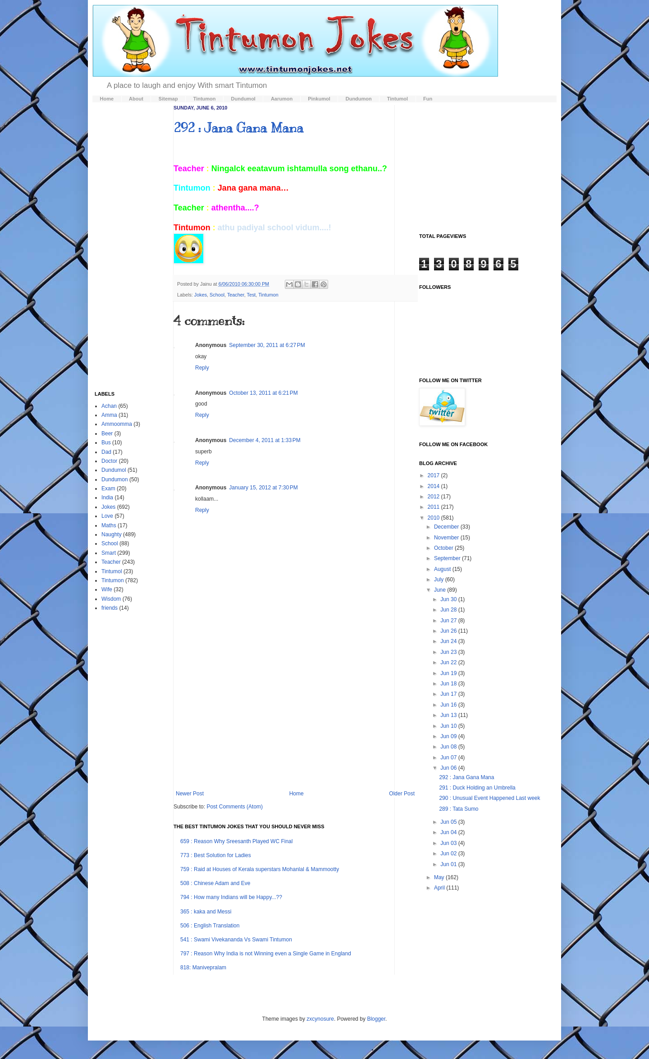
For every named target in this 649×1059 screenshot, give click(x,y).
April (440, 888)
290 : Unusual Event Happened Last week (489, 798)
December (447, 527)
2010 (434, 518)
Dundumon (114, 479)
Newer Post (190, 793)
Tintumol (111, 571)
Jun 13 (449, 715)
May (440, 877)
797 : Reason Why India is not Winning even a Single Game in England (265, 953)
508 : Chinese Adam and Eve (215, 883)
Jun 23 (449, 652)
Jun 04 (449, 832)
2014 (434, 486)
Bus (106, 442)
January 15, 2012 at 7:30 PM (263, 487)
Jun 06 (449, 768)
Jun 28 (449, 610)
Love (107, 516)
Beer (107, 433)
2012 (434, 496)
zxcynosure (320, 1019)
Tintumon (268, 294)
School (217, 294)
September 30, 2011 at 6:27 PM (267, 345)
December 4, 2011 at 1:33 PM (264, 440)
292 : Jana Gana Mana (238, 128)
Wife (106, 589)
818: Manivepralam (203, 967)
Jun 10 (449, 726)
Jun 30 (449, 599)
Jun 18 (449, 683)
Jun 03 (449, 843)
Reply (202, 368)
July (439, 579)
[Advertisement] (295, 716)
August (443, 569)
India (107, 497)
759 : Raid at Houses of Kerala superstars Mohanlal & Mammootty (259, 869)
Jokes (200, 294)
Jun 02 (449, 853)
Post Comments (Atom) (234, 806)
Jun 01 (449, 864)
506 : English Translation (209, 925)
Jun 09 (449, 736)
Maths (108, 525)
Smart (108, 553)
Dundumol (113, 470)
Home (296, 793)
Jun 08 (449, 747)
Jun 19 (449, 673)
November (447, 537)
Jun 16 (449, 705)
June (440, 590)
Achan (109, 406)
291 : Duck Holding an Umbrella (477, 788)
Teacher (235, 294)
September (448, 558)
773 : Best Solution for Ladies (215, 855)
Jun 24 (449, 641)
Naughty (111, 534)
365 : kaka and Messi (205, 911)
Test (251, 294)
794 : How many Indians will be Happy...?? (231, 897)
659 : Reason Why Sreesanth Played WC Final (236, 841)
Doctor (109, 461)
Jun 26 (449, 631)
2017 (434, 475)
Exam (108, 488)
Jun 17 (449, 694)
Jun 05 (449, 822)
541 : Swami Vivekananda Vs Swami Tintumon (236, 939)
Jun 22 (449, 662)
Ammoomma (116, 424)
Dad (106, 452)
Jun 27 (449, 620)
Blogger (376, 1019)
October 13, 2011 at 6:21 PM (263, 393)
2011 (434, 507)
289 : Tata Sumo (458, 809)
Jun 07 (449, 757)
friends (109, 608)
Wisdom (111, 599)
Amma (109, 415)
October (444, 548)
